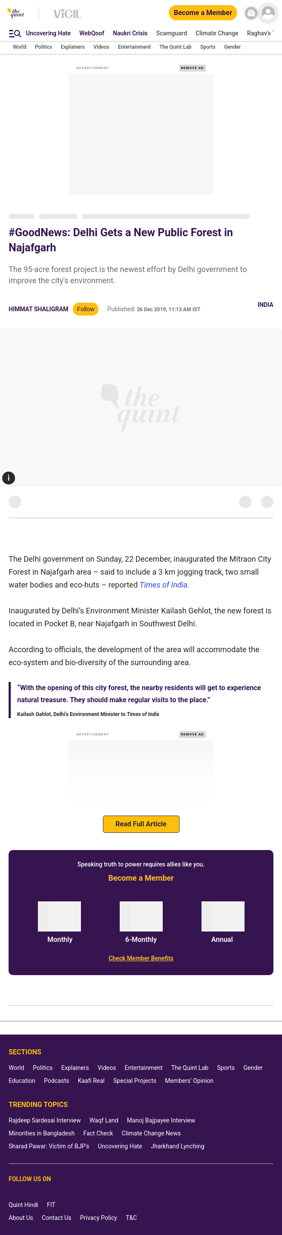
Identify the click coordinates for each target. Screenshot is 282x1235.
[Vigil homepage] (68, 17)
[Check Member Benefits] (141, 958)
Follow (85, 309)
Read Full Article (140, 824)
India (265, 304)
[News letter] (251, 13)
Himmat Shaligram (38, 309)
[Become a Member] (203, 13)
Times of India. (164, 584)
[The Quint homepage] (15, 14)
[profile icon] (268, 13)
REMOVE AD (192, 68)
